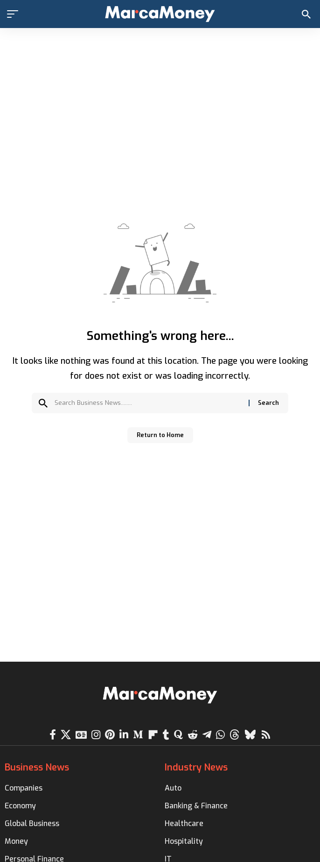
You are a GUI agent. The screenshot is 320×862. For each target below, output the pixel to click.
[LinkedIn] (124, 735)
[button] (15, 14)
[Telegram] (207, 735)
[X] (65, 735)
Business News (37, 767)
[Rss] (265, 735)
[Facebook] (52, 735)
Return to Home (160, 435)
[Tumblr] (166, 735)
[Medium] (138, 735)
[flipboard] (153, 735)
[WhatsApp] (220, 735)
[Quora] (178, 735)
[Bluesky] (250, 735)
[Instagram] (96, 735)
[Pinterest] (110, 735)
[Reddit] (192, 735)
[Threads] (234, 735)
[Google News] (81, 735)
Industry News (196, 767)
